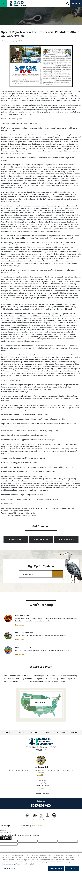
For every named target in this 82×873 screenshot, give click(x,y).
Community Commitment (42, 793)
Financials (42, 791)
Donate (76, 4)
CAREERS (74, 732)
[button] (57, 573)
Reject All (72, 868)
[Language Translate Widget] (11, 825)
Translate (37, 826)
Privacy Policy (42, 783)
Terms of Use (42, 780)
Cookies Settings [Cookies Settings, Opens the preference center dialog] (9, 868)
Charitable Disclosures (42, 785)
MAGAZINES (34, 732)
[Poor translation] (7, 838)
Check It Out (19, 654)
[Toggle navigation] (3, 3)
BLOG (47, 732)
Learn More (19, 625)
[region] (41, 862)
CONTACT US (21, 732)
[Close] (78, 855)
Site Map (41, 788)
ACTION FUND (60, 732)
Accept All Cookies (56, 868)
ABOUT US (8, 732)
